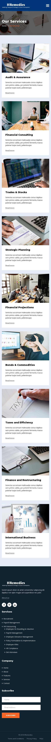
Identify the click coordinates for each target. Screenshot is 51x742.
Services (7, 679)
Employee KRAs (12, 644)
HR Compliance (12, 648)
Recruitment (8, 619)
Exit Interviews (11, 652)
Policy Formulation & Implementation (20, 640)
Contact (7, 683)
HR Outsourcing (10, 626)
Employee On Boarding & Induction (20, 629)
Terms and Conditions (16, 739)
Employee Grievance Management (19, 637)
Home (4, 26)
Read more (9, 93)
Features (7, 675)
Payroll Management (12, 622)
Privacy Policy (32, 739)
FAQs (41, 739)
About (6, 672)
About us (5, 598)
